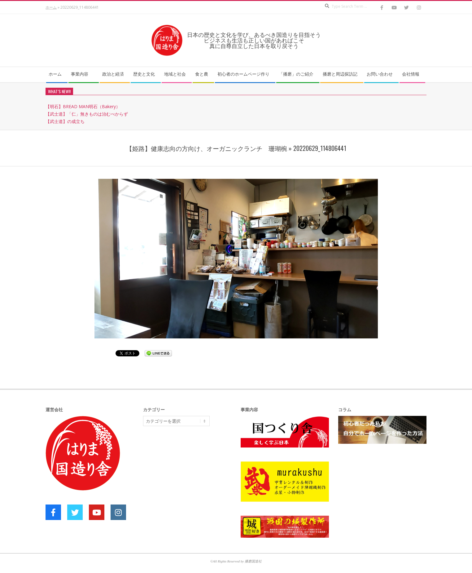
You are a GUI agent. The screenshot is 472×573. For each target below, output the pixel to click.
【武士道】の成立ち (65, 121)
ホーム (51, 7)
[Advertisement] (189, 479)
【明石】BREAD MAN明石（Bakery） (83, 106)
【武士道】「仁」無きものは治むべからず (87, 114)
